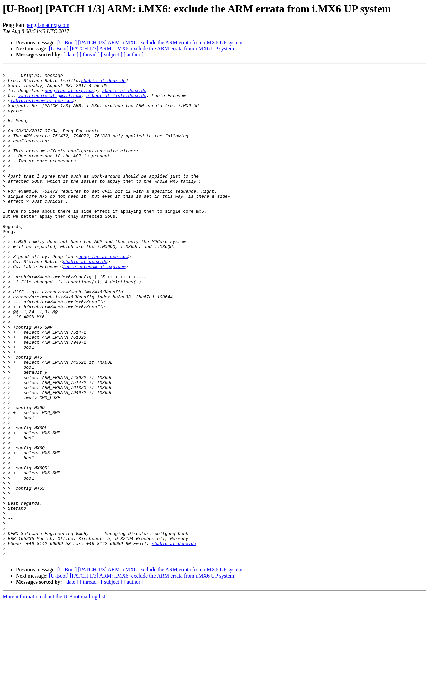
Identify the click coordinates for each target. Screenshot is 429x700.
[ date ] (70, 54)
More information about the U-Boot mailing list (54, 694)
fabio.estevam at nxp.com (41, 107)
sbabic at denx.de (103, 83)
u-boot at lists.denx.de (116, 101)
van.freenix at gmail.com (49, 101)
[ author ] (134, 54)
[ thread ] (90, 54)
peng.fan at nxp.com (47, 25)
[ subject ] (111, 54)
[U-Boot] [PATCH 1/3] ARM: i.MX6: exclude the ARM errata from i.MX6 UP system (150, 42)
